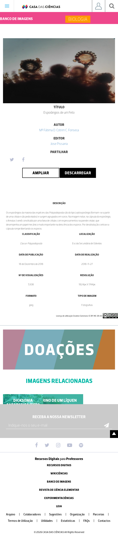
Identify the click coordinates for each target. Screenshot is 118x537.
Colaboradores (36, 514)
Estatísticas (72, 520)
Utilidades (51, 520)
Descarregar (78, 172)
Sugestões (59, 514)
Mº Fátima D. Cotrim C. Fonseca (59, 130)
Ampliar (40, 172)
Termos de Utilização (24, 520)
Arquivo (14, 514)
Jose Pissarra (59, 144)
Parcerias (102, 514)
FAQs (90, 520)
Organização (81, 514)
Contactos (104, 520)
